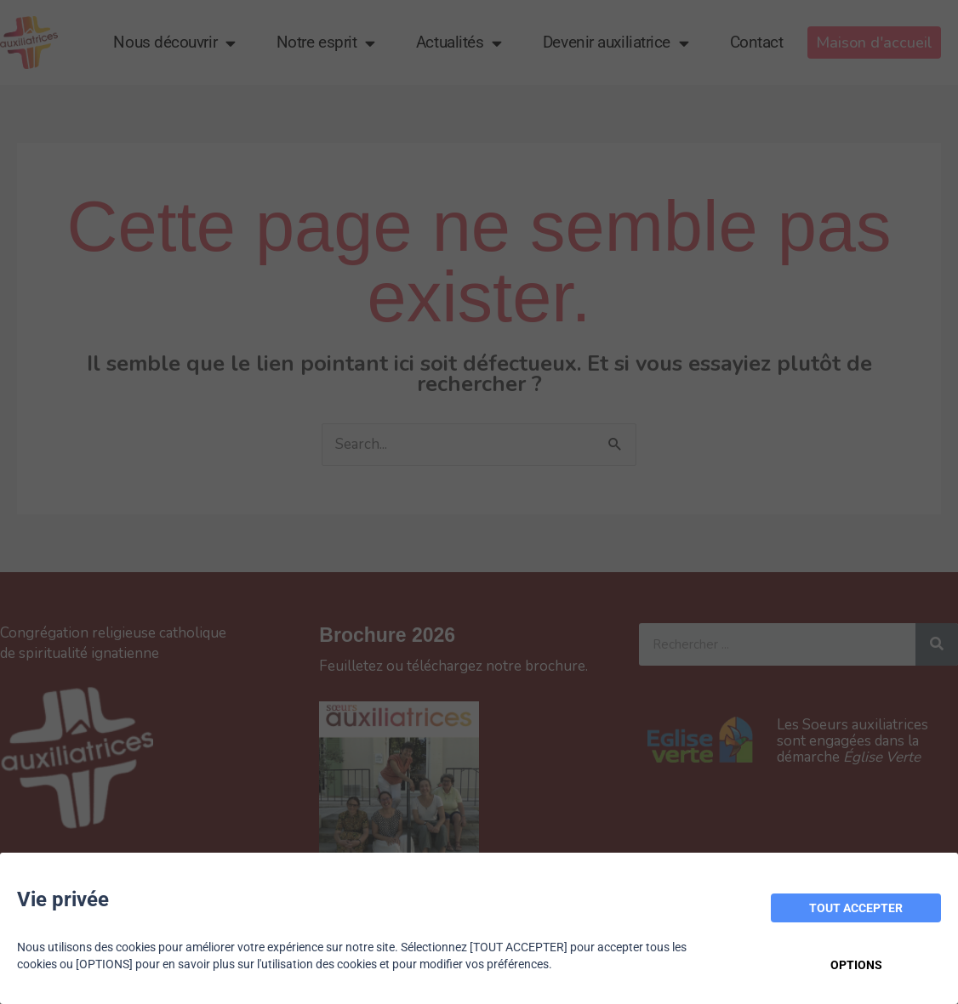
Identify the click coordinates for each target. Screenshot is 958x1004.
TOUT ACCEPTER (856, 908)
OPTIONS (856, 965)
